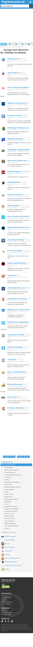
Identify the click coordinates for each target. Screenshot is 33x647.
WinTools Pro (14, 58)
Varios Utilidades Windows (10, 539)
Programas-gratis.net (8, 594)
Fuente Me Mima (9, 554)
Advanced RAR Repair (11, 575)
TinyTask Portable (17, 345)
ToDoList (12, 283)
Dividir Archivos (7, 498)
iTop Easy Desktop (17, 245)
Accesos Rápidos (7, 481)
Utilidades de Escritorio (24, 224)
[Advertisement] (16, 26)
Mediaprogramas (6, 595)
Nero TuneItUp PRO (18, 383)
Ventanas (5, 542)
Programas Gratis (6, 476)
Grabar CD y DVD (23, 310)
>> (28, 470)
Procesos (5, 518)
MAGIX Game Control (19, 103)
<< (4, 470)
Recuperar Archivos (23, 131)
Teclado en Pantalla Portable (13, 579)
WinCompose (14, 210)
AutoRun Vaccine (17, 198)
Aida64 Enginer (15, 174)
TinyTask (12, 370)
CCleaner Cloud (16, 115)
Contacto (4, 609)
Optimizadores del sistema (10, 513)
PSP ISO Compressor (10, 550)
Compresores (22, 142)
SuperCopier (8, 565)
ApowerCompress (17, 140)
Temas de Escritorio (8, 535)
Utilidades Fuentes (25, 212)
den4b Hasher (15, 185)
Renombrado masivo (8, 532)
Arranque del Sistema (24, 201)
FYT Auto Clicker (16, 257)
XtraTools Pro (15, 73)
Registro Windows (7, 530)
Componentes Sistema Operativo (11, 489)
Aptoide (7, 568)
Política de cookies (6, 628)
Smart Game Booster (19, 270)
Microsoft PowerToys (19, 163)
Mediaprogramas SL (6, 615)
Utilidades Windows (9, 478)
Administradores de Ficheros (10, 484)
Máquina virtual (7, 510)
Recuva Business (16, 396)
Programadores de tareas (10, 520)
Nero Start (13, 409)
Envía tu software (5, 618)
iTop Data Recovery (18, 296)
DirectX (7, 557)
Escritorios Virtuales (8, 503)
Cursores (5, 493)
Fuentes (5, 506)
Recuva (7, 583)
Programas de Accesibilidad (10, 522)
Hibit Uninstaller (16, 358)
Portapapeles (6, 515)
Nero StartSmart (10, 561)
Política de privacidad (7, 626)
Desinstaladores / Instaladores (11, 496)
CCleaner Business (17, 421)
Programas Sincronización (10, 525)
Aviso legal (4, 624)
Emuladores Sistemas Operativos (11, 501)
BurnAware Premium (19, 307)
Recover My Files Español (12, 572)
